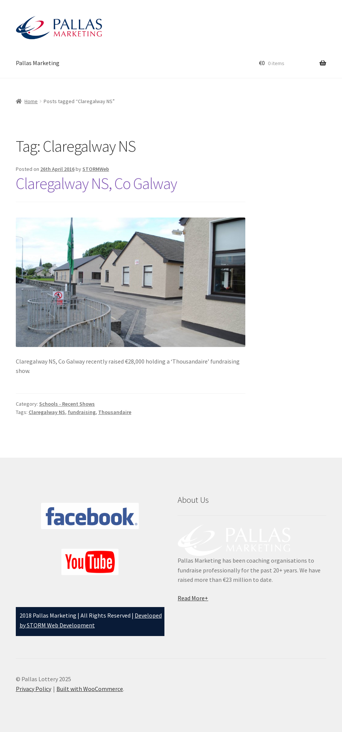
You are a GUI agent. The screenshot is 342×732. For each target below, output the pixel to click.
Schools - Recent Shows (67, 403)
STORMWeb (95, 169)
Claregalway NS (47, 412)
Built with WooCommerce (89, 688)
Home (31, 101)
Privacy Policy (33, 688)
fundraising (82, 412)
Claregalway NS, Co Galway (96, 183)
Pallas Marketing (37, 63)
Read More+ (193, 598)
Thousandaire (114, 412)
